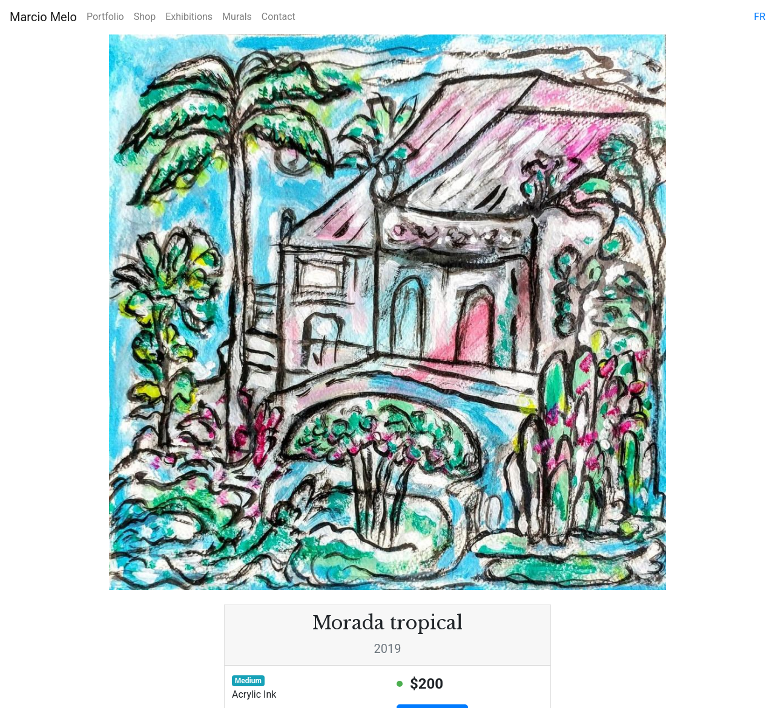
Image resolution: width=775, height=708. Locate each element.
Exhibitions (189, 16)
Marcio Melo (43, 17)
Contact (278, 16)
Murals (237, 16)
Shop (145, 16)
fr (759, 16)
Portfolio (105, 16)
